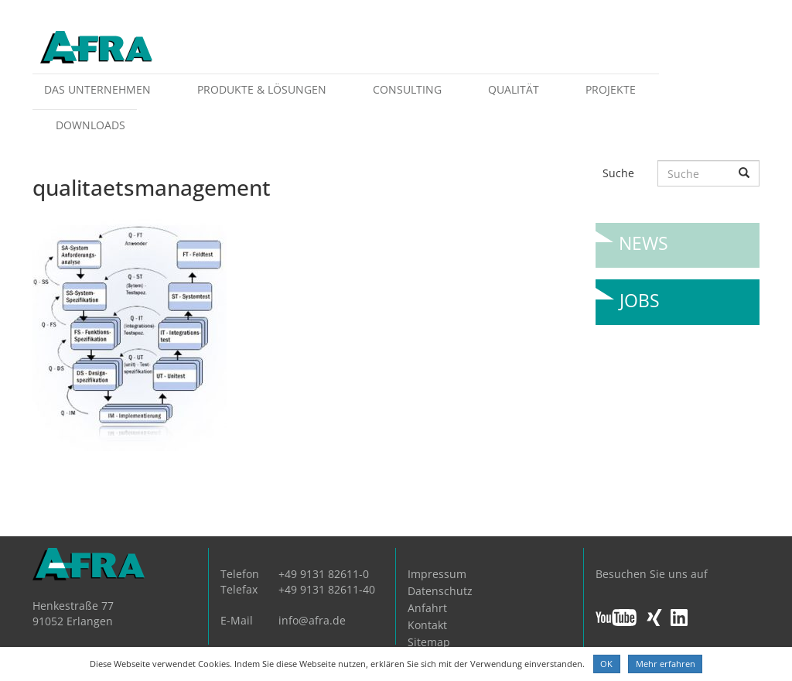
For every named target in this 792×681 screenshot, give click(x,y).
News (643, 237)
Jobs (640, 294)
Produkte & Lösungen (261, 89)
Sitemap (429, 642)
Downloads (90, 125)
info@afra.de (312, 620)
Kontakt (427, 625)
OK (606, 663)
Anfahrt (427, 608)
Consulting (407, 89)
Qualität (513, 89)
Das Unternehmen (97, 89)
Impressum (437, 573)
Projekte (610, 89)
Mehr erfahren (665, 663)
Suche (618, 173)
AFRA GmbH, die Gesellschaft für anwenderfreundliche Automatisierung (96, 48)
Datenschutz (440, 590)
